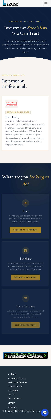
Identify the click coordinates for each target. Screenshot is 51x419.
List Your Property (25, 327)
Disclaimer (12, 407)
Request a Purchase (25, 278)
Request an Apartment (25, 230)
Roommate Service (16, 378)
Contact (11, 403)
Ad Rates (11, 374)
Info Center (12, 390)
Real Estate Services (17, 382)
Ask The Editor (14, 399)
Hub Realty (12, 117)
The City (11, 394)
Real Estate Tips (15, 386)
